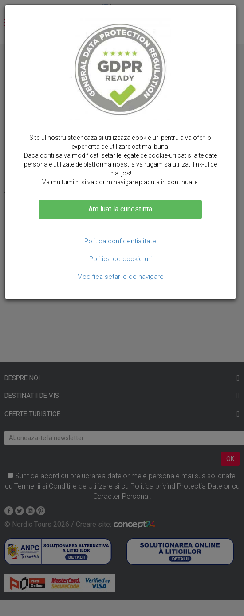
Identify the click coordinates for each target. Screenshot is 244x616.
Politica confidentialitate (120, 241)
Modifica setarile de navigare (120, 277)
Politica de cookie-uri (120, 259)
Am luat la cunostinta (120, 209)
